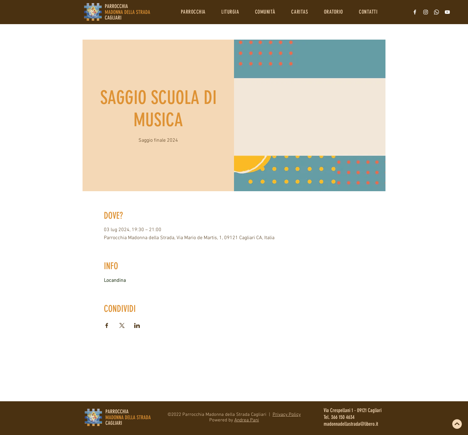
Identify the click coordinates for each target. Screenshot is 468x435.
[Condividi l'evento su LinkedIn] (137, 325)
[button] (193, 11)
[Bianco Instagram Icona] (426, 12)
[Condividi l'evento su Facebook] (107, 325)
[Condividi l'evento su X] (122, 325)
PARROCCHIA (117, 411)
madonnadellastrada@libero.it (351, 424)
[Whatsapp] (436, 12)
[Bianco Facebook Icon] (415, 12)
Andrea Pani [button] (246, 420)
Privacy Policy (287, 414)
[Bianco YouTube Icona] (447, 12)
